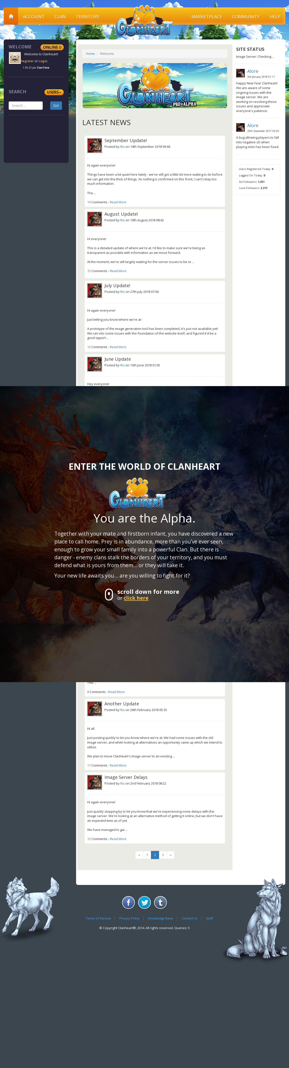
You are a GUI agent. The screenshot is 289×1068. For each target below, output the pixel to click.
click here (136, 597)
